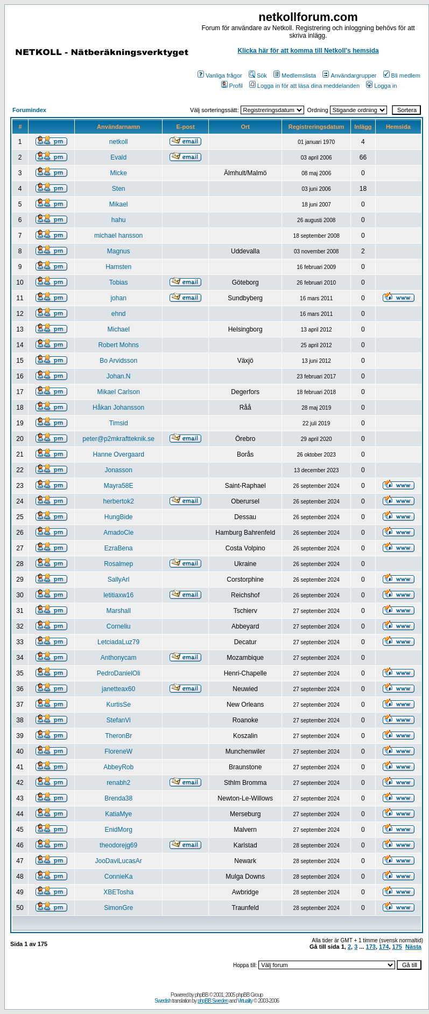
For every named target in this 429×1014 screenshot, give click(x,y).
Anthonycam (119, 657)
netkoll (118, 142)
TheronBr (118, 736)
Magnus (118, 251)
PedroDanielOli (118, 673)
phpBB (201, 995)
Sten (118, 188)
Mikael (118, 204)
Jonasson (118, 470)
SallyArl (119, 579)
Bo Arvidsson (118, 360)
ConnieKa (118, 876)
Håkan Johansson (118, 407)
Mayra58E (118, 485)
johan (118, 298)
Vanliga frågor (220, 75)
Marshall (118, 611)
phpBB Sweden (213, 1001)
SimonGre (118, 908)
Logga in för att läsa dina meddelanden (304, 85)
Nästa (413, 946)
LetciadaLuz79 (118, 642)
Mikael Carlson (118, 392)
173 (371, 946)
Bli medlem (401, 75)
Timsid (118, 423)
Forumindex (29, 110)
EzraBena (118, 548)
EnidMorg (118, 829)
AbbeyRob (118, 767)
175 (397, 946)
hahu (118, 220)
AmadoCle (118, 532)
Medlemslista (294, 75)
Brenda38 (118, 798)
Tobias (118, 282)
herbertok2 (118, 501)
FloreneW (118, 751)
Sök (258, 75)
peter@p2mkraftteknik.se (118, 439)
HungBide (118, 517)
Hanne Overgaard (118, 454)
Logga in (381, 85)
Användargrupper (349, 75)
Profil (232, 85)
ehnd (118, 314)
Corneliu (119, 626)
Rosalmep (118, 564)
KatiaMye (118, 814)
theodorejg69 (118, 845)
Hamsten (118, 267)
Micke (118, 173)
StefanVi (119, 720)
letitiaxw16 (118, 595)
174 (384, 946)
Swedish (162, 1001)
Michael (118, 329)
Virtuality (244, 1001)
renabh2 (118, 783)
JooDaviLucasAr (118, 861)
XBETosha (118, 892)
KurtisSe (118, 704)
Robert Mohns (118, 345)
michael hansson (118, 235)
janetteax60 (118, 689)
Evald (118, 157)
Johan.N (119, 376)
